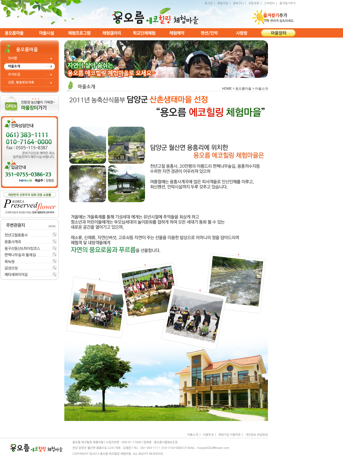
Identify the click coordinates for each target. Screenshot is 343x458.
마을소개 (14, 66)
